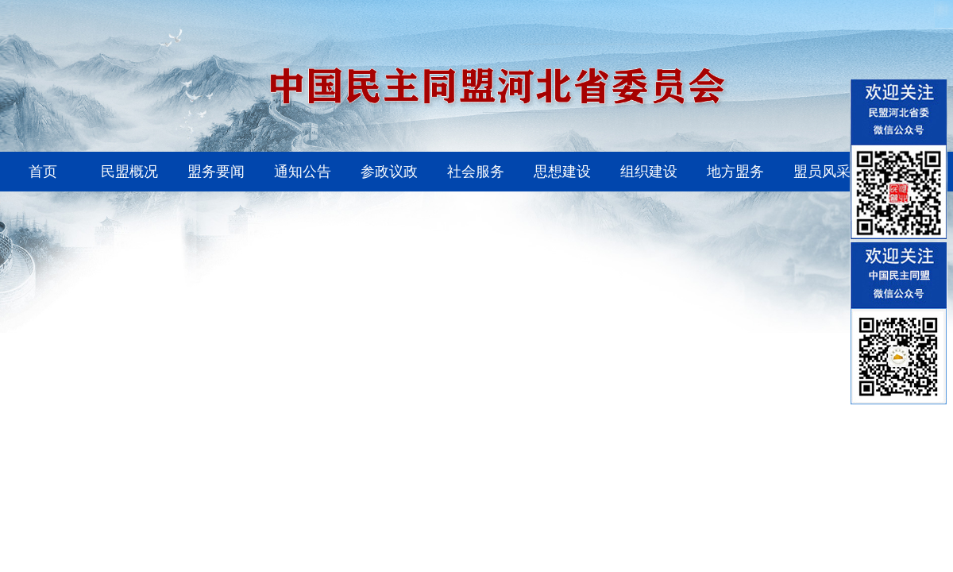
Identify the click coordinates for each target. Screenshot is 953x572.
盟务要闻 (216, 172)
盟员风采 (822, 172)
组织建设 (648, 172)
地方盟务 (735, 172)
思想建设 (562, 172)
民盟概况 (129, 172)
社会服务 (475, 172)
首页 (43, 172)
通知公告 (302, 172)
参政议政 (389, 172)
